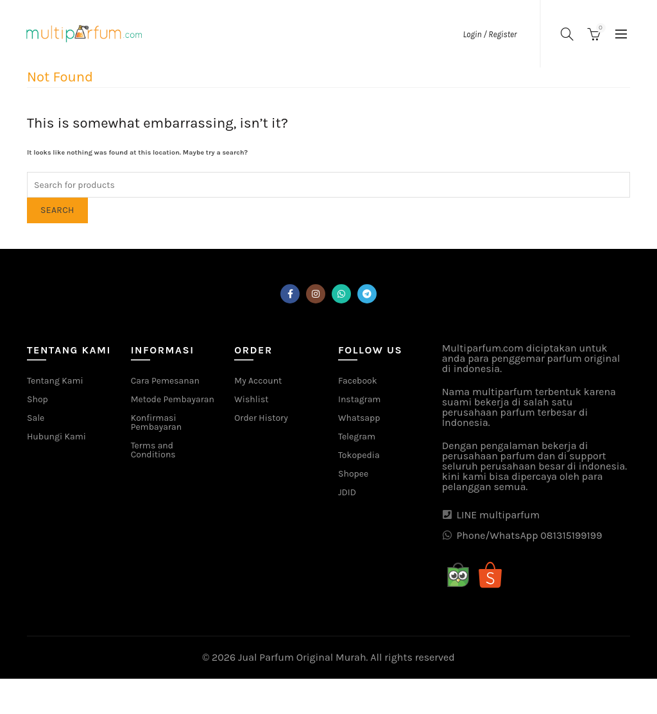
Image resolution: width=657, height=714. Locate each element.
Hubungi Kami (56, 436)
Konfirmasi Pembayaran (156, 422)
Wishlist (251, 399)
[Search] (567, 34)
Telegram (356, 436)
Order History (260, 417)
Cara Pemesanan (165, 380)
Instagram (359, 399)
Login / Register (490, 34)
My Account (258, 380)
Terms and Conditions (153, 450)
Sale (35, 417)
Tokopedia (359, 455)
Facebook (357, 380)
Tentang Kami (55, 380)
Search (57, 210)
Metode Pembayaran (172, 399)
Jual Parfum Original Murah (302, 657)
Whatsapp (359, 417)
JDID (347, 492)
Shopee (353, 473)
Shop (37, 399)
